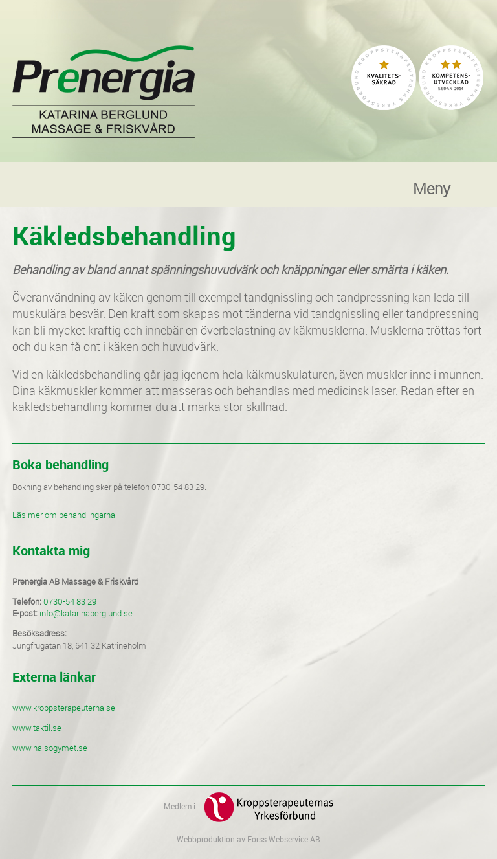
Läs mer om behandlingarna (63, 514)
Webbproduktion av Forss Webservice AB (248, 839)
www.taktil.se (36, 727)
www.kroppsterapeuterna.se (63, 707)
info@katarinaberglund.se (86, 613)
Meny (431, 186)
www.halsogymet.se (49, 747)
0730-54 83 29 (69, 601)
